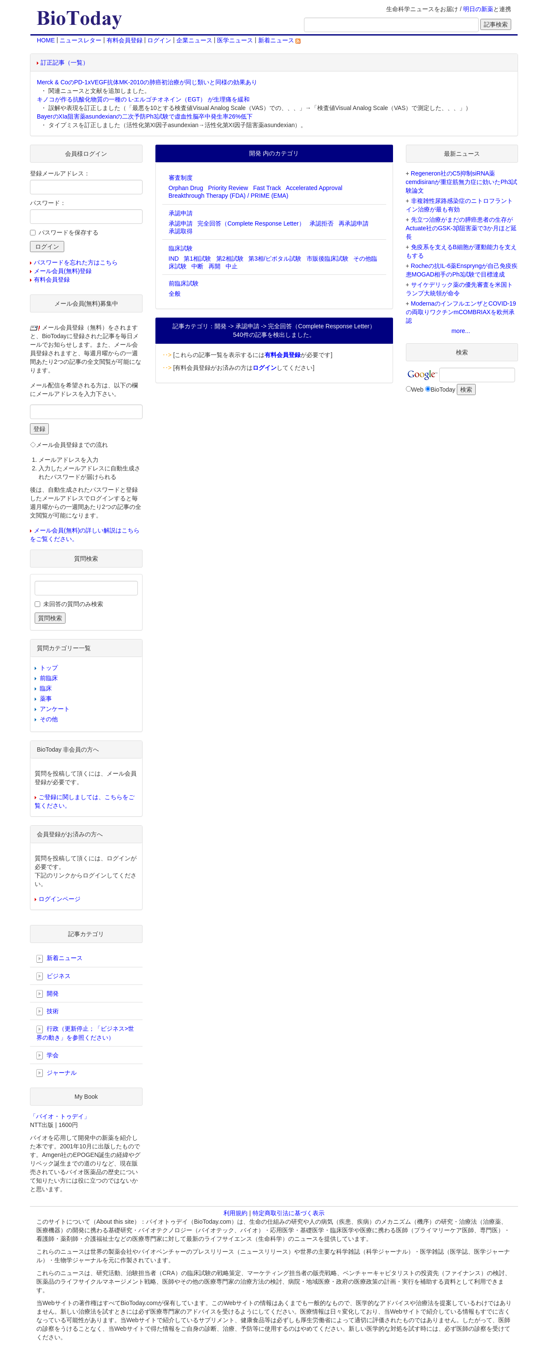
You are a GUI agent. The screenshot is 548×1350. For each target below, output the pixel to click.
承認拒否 (322, 223)
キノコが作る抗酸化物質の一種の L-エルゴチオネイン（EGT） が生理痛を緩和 (143, 99)
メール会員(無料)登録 (63, 271)
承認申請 (181, 213)
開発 (47, 994)
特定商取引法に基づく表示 (289, 1213)
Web (417, 389)
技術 (47, 1011)
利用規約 (235, 1213)
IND (174, 258)
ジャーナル (56, 1073)
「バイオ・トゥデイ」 (60, 1116)
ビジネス (53, 976)
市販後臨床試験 (327, 258)
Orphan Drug (186, 187)
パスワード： (48, 202)
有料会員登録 (125, 40)
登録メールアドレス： (60, 173)
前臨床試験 (184, 283)
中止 (232, 266)
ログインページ (59, 898)
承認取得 (181, 231)
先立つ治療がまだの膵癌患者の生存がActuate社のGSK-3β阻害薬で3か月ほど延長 (461, 228)
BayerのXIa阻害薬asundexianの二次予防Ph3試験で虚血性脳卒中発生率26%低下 (145, 116)
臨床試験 (181, 248)
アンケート (55, 708)
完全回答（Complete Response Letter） (251, 223)
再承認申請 (354, 223)
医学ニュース (235, 40)
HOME (46, 40)
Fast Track (267, 187)
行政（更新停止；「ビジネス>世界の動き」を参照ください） (85, 1033)
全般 (175, 293)
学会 (47, 1055)
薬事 (46, 698)
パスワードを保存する (68, 232)
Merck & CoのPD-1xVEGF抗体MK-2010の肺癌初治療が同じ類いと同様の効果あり (147, 82)
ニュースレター (80, 40)
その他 (49, 719)
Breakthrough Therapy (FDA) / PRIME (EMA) (229, 195)
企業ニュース (194, 40)
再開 (214, 266)
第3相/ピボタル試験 (274, 258)
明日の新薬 (478, 9)
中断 (197, 266)
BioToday (443, 389)
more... (460, 330)
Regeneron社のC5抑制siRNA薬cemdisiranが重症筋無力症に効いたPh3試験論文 (462, 182)
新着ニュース (279, 40)
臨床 (46, 688)
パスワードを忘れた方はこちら (76, 262)
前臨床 (49, 678)
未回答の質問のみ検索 (73, 604)
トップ (49, 667)
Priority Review (228, 187)
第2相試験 (230, 258)
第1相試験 (197, 258)
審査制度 (181, 177)
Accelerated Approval (314, 187)
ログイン (159, 40)
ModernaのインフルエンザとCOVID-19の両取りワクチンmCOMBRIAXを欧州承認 (461, 312)
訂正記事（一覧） (65, 62)
